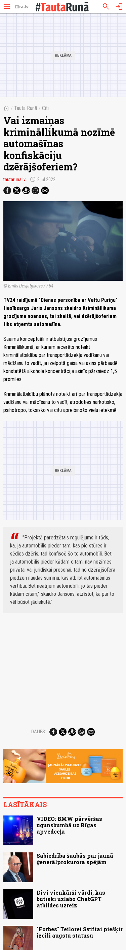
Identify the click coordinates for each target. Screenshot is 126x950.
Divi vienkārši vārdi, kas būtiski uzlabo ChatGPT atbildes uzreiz (71, 899)
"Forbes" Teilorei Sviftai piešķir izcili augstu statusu (80, 932)
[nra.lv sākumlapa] (22, 7)
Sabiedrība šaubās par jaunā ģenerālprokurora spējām (75, 858)
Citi (45, 108)
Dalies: (38, 731)
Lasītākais (25, 804)
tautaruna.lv (14, 179)
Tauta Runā (25, 108)
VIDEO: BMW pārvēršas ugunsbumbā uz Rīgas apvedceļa (69, 825)
